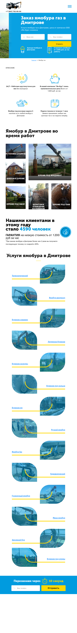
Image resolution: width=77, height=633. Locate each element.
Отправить (59, 44)
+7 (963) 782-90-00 (13, 11)
